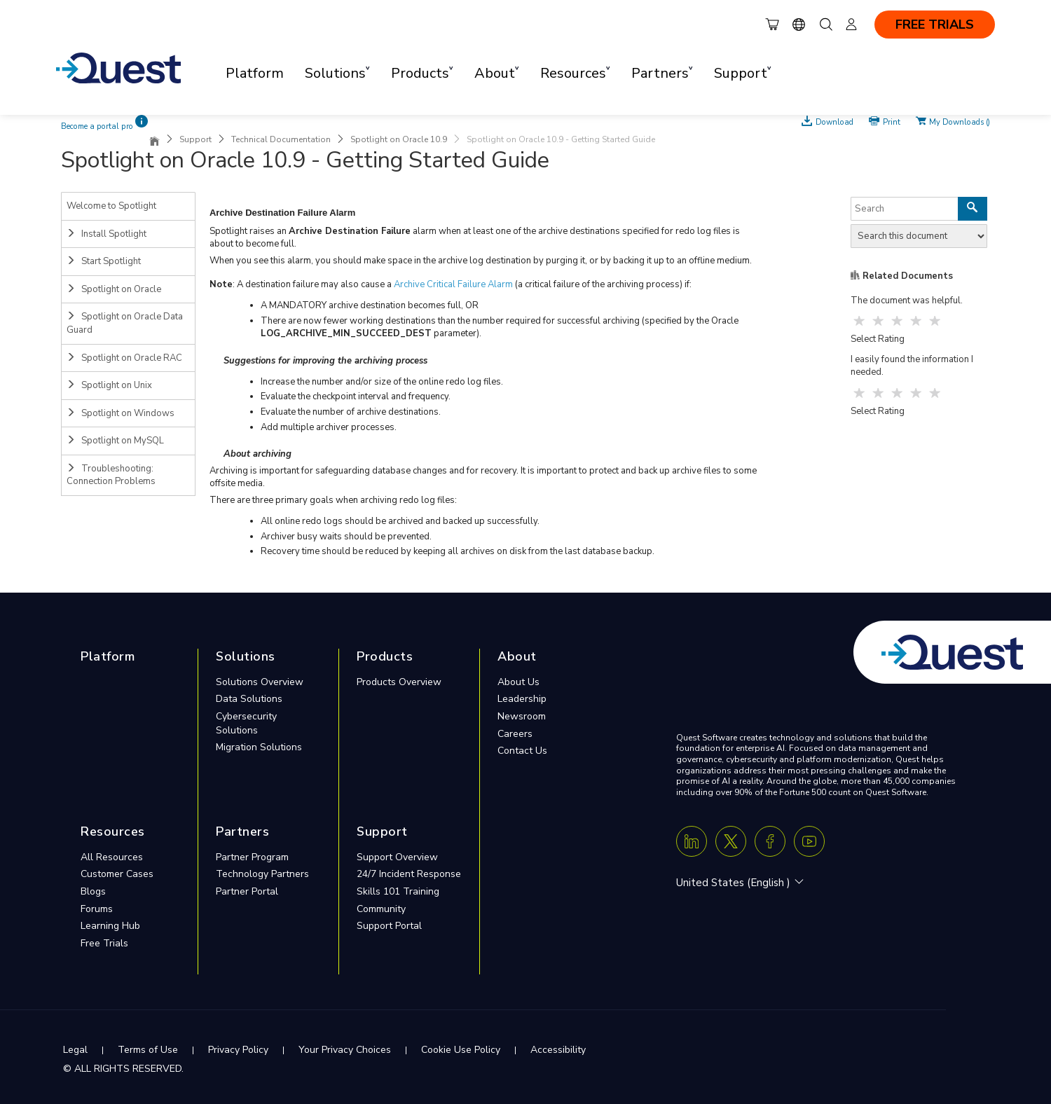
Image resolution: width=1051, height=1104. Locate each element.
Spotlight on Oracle (114, 289)
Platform (255, 73)
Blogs (93, 891)
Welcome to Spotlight (111, 206)
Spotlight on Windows (120, 413)
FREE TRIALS (934, 24)
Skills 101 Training (398, 891)
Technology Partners (262, 874)
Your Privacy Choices (344, 1049)
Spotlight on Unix (109, 385)
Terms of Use (148, 1049)
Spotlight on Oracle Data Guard (125, 323)
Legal (75, 1049)
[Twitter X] (730, 841)
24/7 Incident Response (409, 874)
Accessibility (558, 1049)
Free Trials (104, 943)
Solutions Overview (259, 682)
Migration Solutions (259, 747)
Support (195, 139)
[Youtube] (809, 841)
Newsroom (521, 716)
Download (834, 121)
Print (891, 121)
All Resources (112, 857)
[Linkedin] (691, 841)
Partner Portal (247, 891)
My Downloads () (959, 121)
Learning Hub (110, 925)
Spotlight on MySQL (115, 440)
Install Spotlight (106, 234)
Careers (515, 733)
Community (381, 909)
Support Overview (397, 857)
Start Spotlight (104, 261)
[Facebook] (770, 841)
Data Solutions (249, 698)
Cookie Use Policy (460, 1049)
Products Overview (399, 682)
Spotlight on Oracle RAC (124, 358)
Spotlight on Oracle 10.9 (398, 139)
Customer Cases (117, 874)
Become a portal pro (97, 126)
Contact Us (522, 750)
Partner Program (252, 857)
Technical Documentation (281, 139)
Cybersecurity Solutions (246, 723)
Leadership (522, 698)
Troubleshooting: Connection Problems (111, 475)
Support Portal (389, 925)
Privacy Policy (238, 1049)
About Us (518, 682)
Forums (97, 909)
